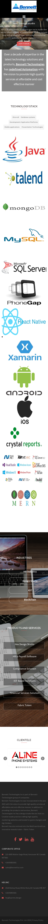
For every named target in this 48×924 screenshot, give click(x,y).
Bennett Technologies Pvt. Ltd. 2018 (16, 920)
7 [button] (29, 767)
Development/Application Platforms (24, 122)
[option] (24, 757)
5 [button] (25, 767)
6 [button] (27, 767)
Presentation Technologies (32, 127)
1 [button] (16, 767)
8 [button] (31, 767)
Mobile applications (12, 127)
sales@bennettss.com (14, 867)
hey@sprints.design (13, 898)
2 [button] (18, 767)
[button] (5, 758)
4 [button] (23, 767)
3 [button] (21, 767)
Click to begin (24, 44)
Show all (16, 117)
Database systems (28, 117)
